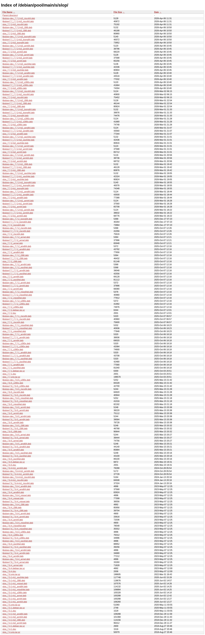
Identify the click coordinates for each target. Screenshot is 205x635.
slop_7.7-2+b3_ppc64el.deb (15, 70)
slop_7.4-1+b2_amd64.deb (14, 614)
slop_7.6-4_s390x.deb (12, 535)
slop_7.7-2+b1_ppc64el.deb (15, 179)
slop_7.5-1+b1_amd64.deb (14, 586)
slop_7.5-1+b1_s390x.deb (14, 592)
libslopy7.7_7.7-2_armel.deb (15, 240)
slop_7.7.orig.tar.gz (11, 377)
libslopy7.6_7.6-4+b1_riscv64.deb (18, 483)
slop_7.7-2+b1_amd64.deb (14, 198)
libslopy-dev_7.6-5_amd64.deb (16, 444)
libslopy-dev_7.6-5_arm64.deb (16, 416)
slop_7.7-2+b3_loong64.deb (15, 43)
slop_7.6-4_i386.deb (11, 507)
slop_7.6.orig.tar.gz (11, 574)
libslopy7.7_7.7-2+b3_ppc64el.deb (18, 67)
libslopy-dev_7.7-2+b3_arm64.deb (18, 46)
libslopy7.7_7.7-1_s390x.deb (15, 346)
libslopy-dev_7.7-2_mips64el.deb (17, 292)
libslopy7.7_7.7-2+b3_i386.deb (16, 30)
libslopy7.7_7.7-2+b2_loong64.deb (18, 113)
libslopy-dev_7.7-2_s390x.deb (16, 301)
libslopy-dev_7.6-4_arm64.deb (16, 550)
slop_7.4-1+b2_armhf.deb (14, 623)
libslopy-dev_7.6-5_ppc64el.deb (17, 453)
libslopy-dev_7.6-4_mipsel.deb (16, 495)
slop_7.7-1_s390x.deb (12, 349)
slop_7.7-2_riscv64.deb (13, 234)
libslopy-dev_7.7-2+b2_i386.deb (17, 100)
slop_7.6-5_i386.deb (11, 431)
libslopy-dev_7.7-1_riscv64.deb (16, 316)
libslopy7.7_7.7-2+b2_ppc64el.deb (18, 140)
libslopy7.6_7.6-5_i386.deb (14, 428)
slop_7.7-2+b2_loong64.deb (15, 116)
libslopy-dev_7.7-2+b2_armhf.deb (18, 146)
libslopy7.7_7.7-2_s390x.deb (15, 304)
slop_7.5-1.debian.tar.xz (13, 608)
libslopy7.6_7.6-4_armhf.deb (15, 517)
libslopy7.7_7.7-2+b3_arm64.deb (17, 49)
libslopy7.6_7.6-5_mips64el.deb (17, 401)
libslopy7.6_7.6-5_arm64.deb (15, 419)
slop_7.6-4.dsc (9, 571)
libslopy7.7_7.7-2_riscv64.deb (16, 231)
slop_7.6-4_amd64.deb (13, 492)
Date (156, 12)
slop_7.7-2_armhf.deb (12, 289)
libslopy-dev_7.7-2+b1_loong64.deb (19, 182)
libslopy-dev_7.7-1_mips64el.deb (17, 325)
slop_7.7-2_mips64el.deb (14, 298)
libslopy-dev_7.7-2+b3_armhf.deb (18, 55)
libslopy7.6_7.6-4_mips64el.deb (17, 529)
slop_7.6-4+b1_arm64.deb (14, 468)
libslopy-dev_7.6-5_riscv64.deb (16, 389)
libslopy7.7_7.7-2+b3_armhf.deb (17, 58)
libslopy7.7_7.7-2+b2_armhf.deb (17, 149)
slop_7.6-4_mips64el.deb (14, 526)
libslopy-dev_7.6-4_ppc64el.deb (17, 541)
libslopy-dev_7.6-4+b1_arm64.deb (18, 471)
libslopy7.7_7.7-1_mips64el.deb (17, 328)
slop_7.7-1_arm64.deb (12, 340)
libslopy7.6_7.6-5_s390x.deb (15, 386)
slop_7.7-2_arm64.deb (12, 277)
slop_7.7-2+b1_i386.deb (13, 170)
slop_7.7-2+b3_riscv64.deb (15, 24)
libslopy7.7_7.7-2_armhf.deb (15, 286)
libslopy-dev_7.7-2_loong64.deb (17, 219)
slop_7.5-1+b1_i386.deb (13, 580)
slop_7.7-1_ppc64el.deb (13, 368)
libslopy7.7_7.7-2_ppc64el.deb (16, 274)
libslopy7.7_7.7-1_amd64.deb (16, 356)
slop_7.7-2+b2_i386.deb (13, 106)
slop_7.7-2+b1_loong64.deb (15, 188)
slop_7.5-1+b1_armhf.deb (14, 599)
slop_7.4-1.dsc (9, 629)
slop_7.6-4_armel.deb (12, 565)
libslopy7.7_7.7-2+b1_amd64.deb (17, 195)
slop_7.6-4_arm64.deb (12, 556)
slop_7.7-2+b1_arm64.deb (14, 216)
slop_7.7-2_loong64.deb (13, 225)
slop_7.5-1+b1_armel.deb (14, 596)
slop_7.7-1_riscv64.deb (13, 322)
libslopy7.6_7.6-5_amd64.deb (16, 447)
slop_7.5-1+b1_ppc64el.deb (15, 577)
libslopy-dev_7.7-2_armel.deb (16, 237)
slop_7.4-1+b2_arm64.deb (14, 617)
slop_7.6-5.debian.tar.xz (13, 462)
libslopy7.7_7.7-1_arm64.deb (15, 337)
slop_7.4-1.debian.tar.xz (13, 626)
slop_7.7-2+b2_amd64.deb (14, 134)
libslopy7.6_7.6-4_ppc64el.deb (16, 547)
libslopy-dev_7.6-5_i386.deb (15, 425)
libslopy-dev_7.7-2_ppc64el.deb (17, 267)
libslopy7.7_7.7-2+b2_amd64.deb (17, 131)
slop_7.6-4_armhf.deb (12, 520)
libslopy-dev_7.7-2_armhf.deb (16, 283)
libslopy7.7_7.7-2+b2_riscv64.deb (18, 94)
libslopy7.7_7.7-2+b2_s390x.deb (17, 122)
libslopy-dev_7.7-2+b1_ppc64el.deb (19, 173)
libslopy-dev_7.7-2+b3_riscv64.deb (18, 18)
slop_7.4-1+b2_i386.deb (13, 620)
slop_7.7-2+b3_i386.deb (13, 33)
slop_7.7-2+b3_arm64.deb (14, 52)
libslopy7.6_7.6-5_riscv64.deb (16, 395)
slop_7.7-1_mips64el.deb (14, 331)
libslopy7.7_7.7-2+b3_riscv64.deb (18, 21)
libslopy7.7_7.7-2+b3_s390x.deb (17, 85)
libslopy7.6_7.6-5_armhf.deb (15, 410)
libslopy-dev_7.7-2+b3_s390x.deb (18, 82)
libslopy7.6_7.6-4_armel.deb (15, 562)
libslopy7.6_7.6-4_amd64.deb (16, 489)
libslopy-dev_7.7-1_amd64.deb (16, 352)
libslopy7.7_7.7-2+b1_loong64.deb (18, 185)
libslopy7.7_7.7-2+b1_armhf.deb (17, 204)
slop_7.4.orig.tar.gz (11, 632)
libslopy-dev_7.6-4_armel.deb (16, 559)
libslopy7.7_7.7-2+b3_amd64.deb (17, 76)
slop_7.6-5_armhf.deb (12, 413)
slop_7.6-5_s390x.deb (12, 383)
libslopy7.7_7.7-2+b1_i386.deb (16, 167)
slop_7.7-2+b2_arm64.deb (14, 161)
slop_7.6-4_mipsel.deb (13, 498)
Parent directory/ (10, 15)
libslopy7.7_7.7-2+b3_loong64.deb (18, 40)
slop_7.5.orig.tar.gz (11, 605)
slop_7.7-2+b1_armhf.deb (14, 207)
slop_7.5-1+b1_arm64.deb (14, 602)
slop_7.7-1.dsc (9, 374)
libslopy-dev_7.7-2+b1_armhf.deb (18, 201)
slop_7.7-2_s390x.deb (12, 307)
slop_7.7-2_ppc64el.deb (13, 280)
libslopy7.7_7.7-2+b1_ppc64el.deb (18, 176)
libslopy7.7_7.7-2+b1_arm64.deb (17, 213)
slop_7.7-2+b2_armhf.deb (14, 152)
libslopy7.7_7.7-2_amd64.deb (16, 249)
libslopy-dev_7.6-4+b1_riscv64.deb (18, 477)
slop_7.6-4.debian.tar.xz (13, 568)
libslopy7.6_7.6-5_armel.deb (15, 438)
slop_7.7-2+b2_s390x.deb (14, 125)
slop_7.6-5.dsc (9, 465)
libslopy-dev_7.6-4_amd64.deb (16, 486)
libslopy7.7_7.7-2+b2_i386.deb (16, 103)
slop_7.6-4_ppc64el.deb (13, 544)
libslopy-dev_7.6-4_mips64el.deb (17, 523)
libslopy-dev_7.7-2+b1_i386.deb (17, 164)
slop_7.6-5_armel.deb (12, 441)
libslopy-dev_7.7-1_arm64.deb (16, 334)
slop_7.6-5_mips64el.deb (14, 404)
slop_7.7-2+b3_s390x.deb (14, 88)
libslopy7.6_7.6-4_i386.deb (14, 510)
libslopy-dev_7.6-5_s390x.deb (16, 380)
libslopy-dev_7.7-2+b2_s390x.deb (18, 119)
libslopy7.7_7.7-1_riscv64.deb (16, 319)
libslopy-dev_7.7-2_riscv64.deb (16, 228)
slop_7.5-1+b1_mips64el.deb (15, 589)
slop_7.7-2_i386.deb (11, 261)
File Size (118, 12)
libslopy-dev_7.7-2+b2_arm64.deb (18, 155)
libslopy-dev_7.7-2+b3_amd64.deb (18, 73)
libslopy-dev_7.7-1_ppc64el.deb (17, 359)
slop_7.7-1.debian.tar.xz (13, 371)
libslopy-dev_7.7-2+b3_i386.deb (17, 27)
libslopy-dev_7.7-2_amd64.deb (16, 246)
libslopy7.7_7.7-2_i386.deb (14, 258)
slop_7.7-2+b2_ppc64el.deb (15, 143)
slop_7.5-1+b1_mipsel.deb (14, 583)
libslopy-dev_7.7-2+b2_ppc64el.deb (19, 137)
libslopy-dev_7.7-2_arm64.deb (16, 264)
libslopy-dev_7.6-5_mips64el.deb (17, 398)
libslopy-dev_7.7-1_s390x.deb (16, 343)
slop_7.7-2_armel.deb (12, 243)
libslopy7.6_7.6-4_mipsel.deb (16, 501)
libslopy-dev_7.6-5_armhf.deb (16, 407)
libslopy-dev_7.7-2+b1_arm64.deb (18, 210)
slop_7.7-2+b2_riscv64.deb (15, 97)
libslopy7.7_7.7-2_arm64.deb (15, 270)
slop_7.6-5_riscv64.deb (13, 392)
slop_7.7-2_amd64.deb (13, 252)
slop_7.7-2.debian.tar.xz (13, 310)
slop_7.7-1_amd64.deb (13, 365)
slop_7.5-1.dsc (9, 611)
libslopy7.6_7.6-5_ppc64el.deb (16, 456)
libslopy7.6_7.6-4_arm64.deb (15, 553)
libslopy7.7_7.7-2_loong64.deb (16, 222)
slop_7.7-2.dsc (9, 313)
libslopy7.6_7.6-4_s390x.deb (15, 538)
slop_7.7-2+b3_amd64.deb (14, 79)
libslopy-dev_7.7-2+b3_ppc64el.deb (19, 64)
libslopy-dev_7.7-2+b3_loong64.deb (19, 37)
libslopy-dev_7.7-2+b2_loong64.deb (19, 109)
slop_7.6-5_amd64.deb (13, 450)
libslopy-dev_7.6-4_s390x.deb (16, 532)
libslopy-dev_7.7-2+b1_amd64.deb (18, 192)
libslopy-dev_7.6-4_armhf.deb (16, 513)
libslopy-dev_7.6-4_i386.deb (15, 504)
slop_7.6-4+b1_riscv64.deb (15, 480)
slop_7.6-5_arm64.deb (12, 422)
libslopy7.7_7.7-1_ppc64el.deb (16, 362)
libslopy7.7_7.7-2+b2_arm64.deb (17, 158)
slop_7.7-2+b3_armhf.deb (14, 61)
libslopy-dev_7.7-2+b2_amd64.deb (18, 128)
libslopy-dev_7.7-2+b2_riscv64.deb (18, 91)
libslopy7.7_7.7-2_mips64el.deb (17, 295)
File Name (7, 12)
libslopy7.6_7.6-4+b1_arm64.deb (17, 474)
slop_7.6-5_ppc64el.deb (13, 459)
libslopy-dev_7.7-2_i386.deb (15, 255)
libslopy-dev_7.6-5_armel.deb (16, 435)
